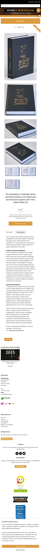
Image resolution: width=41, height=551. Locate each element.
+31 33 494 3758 (5, 390)
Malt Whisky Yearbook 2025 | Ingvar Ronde (10, 362)
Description (9, 232)
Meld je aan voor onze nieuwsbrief (20, 462)
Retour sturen (4, 426)
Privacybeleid (4, 423)
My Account (33, 2)
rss (29, 548)
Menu (20, 21)
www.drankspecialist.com (16, 330)
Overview (8, 339)
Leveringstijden (5, 421)
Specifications (21, 232)
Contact (3, 419)
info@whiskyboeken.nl (6, 394)
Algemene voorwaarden (7, 424)
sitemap (26, 548)
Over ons (3, 417)
